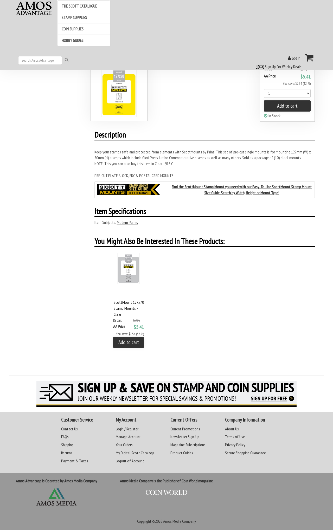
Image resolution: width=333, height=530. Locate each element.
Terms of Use (235, 436)
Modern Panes (127, 222)
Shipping (67, 444)
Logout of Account (130, 460)
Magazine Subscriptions (188, 444)
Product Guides (181, 452)
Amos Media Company (179, 521)
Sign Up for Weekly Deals (278, 66)
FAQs (65, 436)
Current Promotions (185, 428)
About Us (232, 428)
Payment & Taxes (74, 460)
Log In (294, 58)
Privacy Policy (235, 444)
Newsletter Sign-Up (184, 436)
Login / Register (127, 428)
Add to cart (287, 105)
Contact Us (69, 428)
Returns (66, 452)
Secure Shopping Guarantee (245, 452)
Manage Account (128, 436)
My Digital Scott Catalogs (135, 452)
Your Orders (124, 444)
